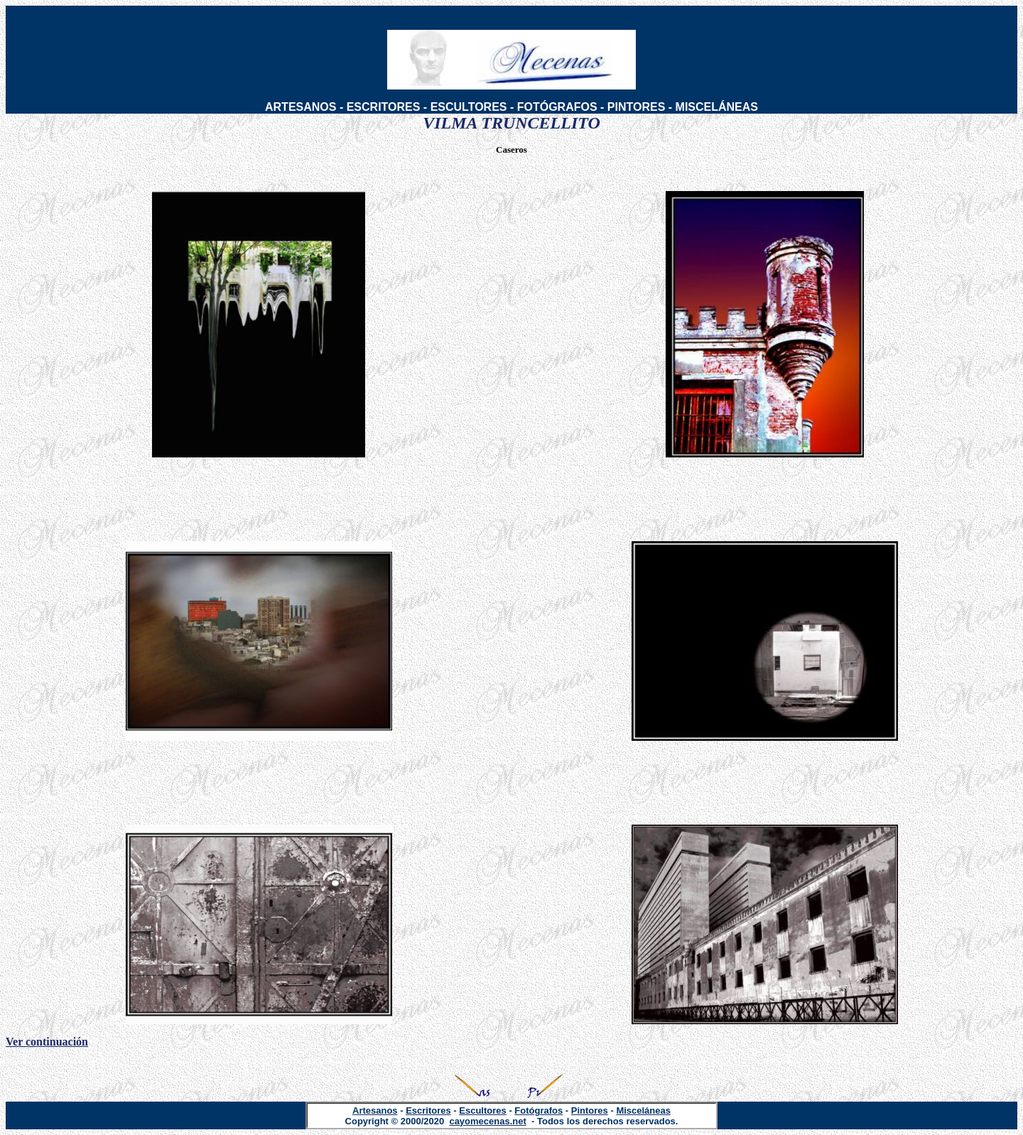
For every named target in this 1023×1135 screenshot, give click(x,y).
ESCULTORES (469, 107)
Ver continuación (47, 1042)
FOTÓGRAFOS (557, 107)
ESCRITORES (384, 107)
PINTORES (636, 107)
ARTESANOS (300, 107)
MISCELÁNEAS (717, 107)
